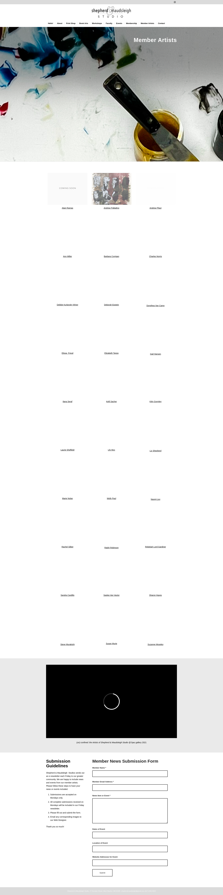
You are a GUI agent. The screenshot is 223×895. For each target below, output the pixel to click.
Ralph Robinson (111, 548)
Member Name (99, 768)
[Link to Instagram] (175, 2)
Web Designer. (60, 820)
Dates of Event (98, 829)
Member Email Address (103, 782)
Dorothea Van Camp (155, 305)
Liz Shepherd (155, 451)
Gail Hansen (155, 354)
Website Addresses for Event (104, 857)
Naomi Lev (155, 499)
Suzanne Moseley (155, 644)
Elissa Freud (67, 353)
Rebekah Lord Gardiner (155, 547)
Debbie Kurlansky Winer (67, 305)
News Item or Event (101, 796)
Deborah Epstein (111, 305)
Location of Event (100, 843)
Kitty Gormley (155, 401)
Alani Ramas (67, 208)
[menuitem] (50, 23)
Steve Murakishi (67, 644)
